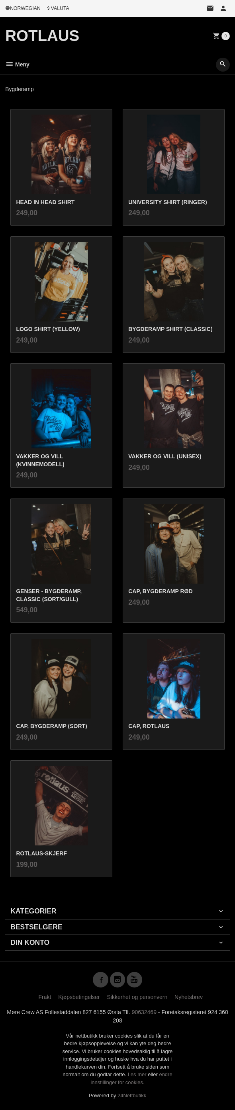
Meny (17, 64)
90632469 (144, 1012)
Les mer (138, 1074)
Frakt (44, 997)
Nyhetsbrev (188, 997)
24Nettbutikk (132, 1095)
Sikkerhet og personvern (137, 997)
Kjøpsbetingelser (79, 997)
